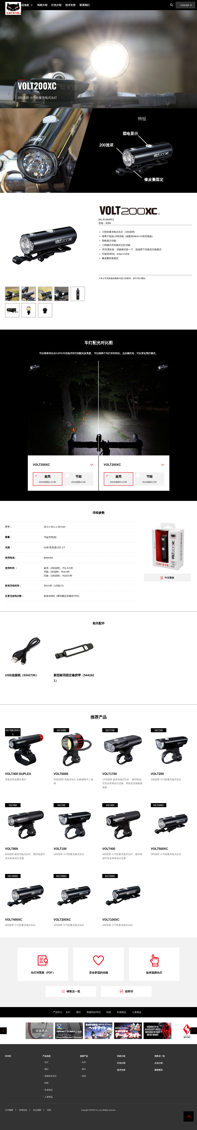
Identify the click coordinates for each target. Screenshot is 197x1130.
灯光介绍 (64, 5)
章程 (49, 1110)
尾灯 (78, 1012)
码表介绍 (49, 5)
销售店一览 (160, 1056)
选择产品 (84, 1056)
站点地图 (37, 1110)
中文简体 (167, 577)
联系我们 (92, 5)
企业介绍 (159, 1063)
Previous (3, 1030)
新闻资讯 (159, 1070)
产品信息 (31, 5)
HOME (8, 1056)
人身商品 (136, 1012)
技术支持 (78, 5)
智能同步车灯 (94, 1012)
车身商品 (121, 1012)
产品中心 (58, 1012)
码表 (108, 1012)
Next (193, 1030)
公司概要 (9, 1110)
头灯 (68, 1012)
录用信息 (23, 1110)
